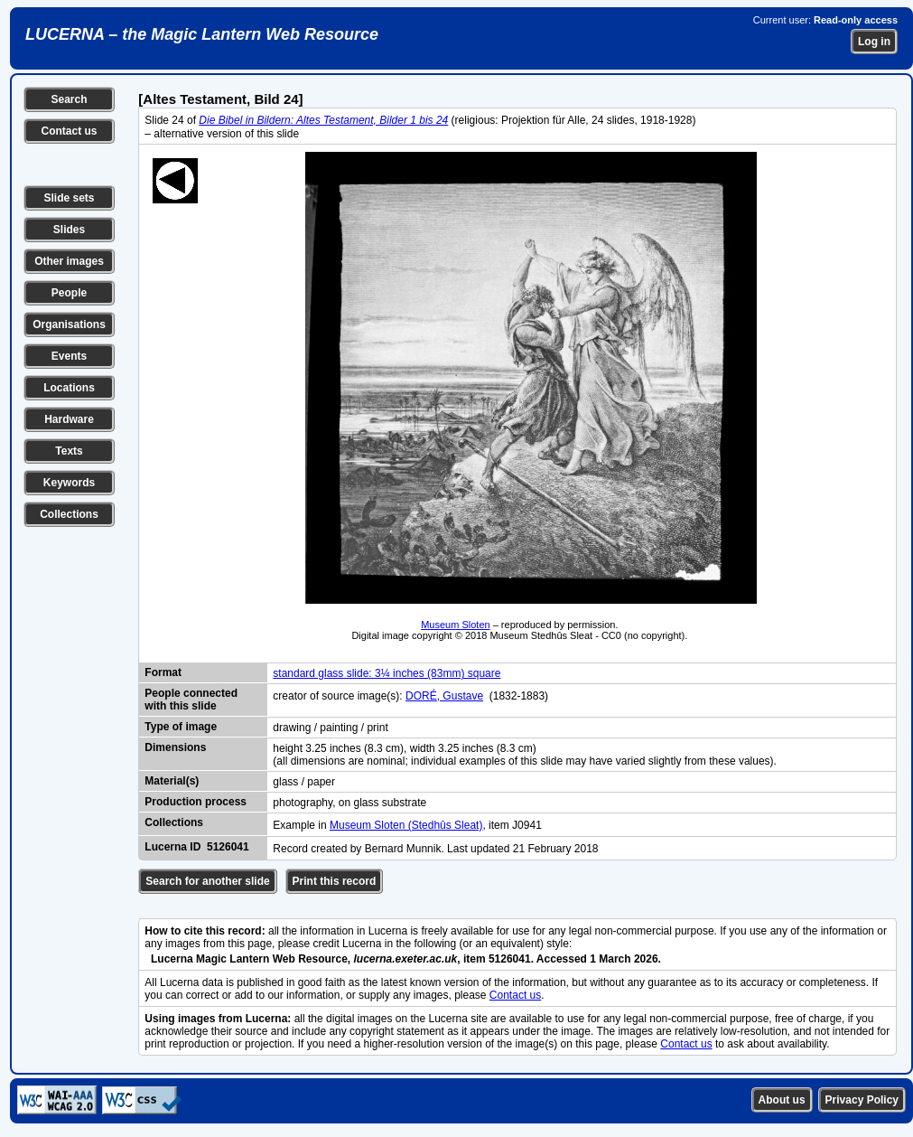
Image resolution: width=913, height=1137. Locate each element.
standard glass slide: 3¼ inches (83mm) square (386, 673)
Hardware (69, 419)
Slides (69, 229)
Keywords (69, 482)
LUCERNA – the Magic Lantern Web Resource (201, 34)
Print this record (335, 881)
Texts (68, 451)
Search (69, 99)
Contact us (69, 131)
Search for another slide (207, 881)
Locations (69, 387)
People (69, 293)
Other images (69, 261)
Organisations (69, 324)
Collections (69, 514)
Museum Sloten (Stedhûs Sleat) (406, 825)
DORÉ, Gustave (444, 696)
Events (69, 356)
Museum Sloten (455, 624)
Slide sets (68, 198)
